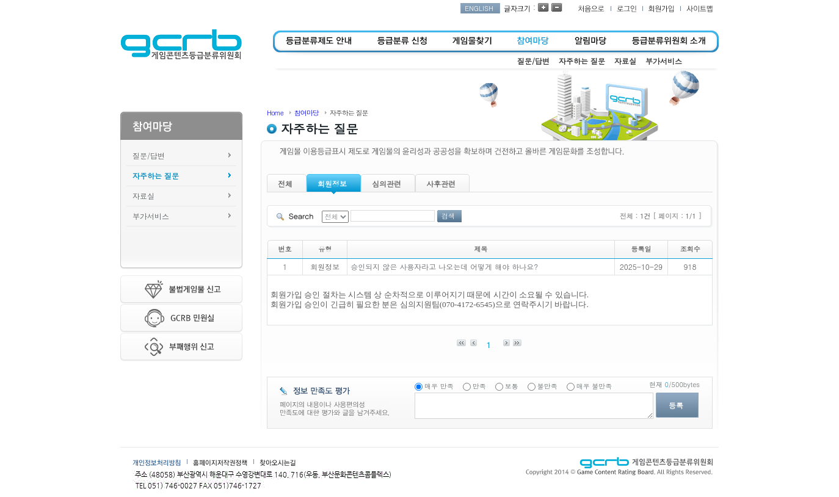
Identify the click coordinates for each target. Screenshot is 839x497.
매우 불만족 (594, 386)
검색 (448, 215)
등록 (676, 405)
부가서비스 (151, 216)
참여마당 (306, 112)
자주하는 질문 (156, 175)
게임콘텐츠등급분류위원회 (181, 44)
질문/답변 (149, 155)
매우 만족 (439, 386)
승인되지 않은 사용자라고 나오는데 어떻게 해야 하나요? (444, 266)
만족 (479, 386)
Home (275, 112)
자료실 (143, 195)
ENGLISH (479, 8)
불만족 (547, 386)
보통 (511, 386)
